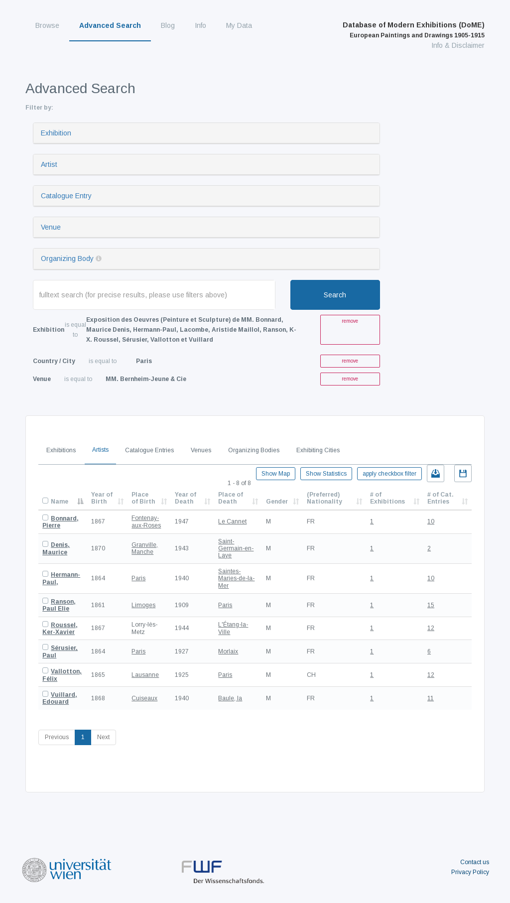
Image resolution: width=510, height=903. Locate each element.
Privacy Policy (470, 872)
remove (350, 321)
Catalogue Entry (66, 196)
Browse (47, 25)
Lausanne (145, 674)
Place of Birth (143, 498)
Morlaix (228, 651)
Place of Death (230, 498)
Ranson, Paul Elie (59, 605)
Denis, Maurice (56, 548)
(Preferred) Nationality (324, 498)
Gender (277, 501)
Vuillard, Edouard (59, 698)
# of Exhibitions (387, 498)
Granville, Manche (144, 548)
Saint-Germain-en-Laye (236, 548)
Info (200, 25)
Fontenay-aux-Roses (146, 521)
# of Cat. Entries (440, 498)
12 (430, 628)
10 (430, 521)
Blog (168, 25)
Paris (138, 578)
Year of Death (185, 498)
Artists (100, 449)
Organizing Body (67, 258)
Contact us (474, 862)
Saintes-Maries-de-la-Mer (236, 578)
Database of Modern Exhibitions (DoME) (414, 30)
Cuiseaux (144, 698)
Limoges (143, 605)
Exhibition (56, 133)
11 (430, 698)
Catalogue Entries (149, 450)
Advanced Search (110, 25)
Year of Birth (102, 498)
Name (59, 501)
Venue (51, 227)
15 (430, 605)
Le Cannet (232, 521)
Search (335, 295)
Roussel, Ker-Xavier (60, 629)
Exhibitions (61, 450)
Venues (201, 450)
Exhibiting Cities (318, 450)
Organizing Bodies (253, 450)
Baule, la (230, 698)
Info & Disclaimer (458, 45)
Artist (49, 164)
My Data (239, 25)
